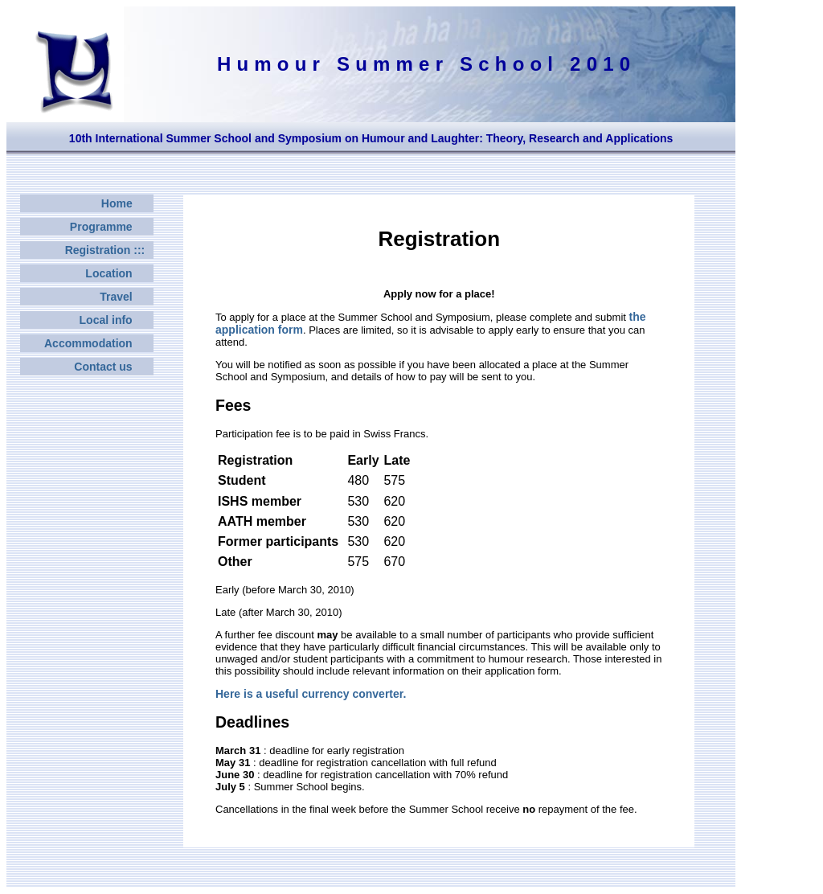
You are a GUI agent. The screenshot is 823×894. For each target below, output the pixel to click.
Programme (110, 226)
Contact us (112, 366)
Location (118, 273)
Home (126, 203)
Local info (115, 320)
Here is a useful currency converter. (310, 693)
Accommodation (97, 343)
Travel (125, 296)
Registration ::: (108, 250)
